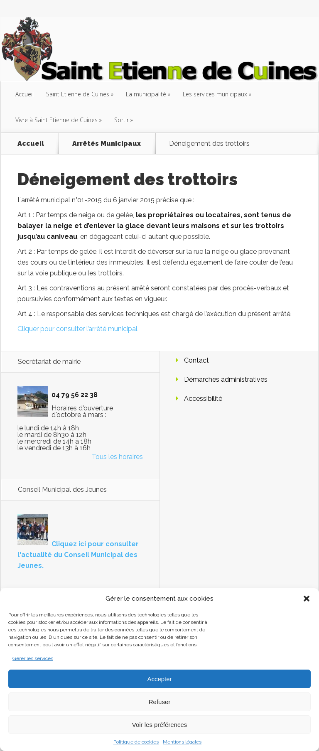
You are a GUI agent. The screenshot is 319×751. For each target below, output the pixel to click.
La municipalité (146, 94)
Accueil (24, 94)
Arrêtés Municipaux (106, 143)
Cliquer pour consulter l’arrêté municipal (77, 329)
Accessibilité (203, 398)
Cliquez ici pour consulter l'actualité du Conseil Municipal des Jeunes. (78, 554)
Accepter (159, 678)
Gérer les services (32, 658)
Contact (196, 360)
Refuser (160, 701)
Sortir (121, 120)
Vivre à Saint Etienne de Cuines (56, 120)
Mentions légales (182, 742)
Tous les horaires (117, 457)
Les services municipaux (215, 94)
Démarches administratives (225, 379)
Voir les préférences (159, 724)
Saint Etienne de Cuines (77, 94)
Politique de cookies (136, 742)
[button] (306, 598)
